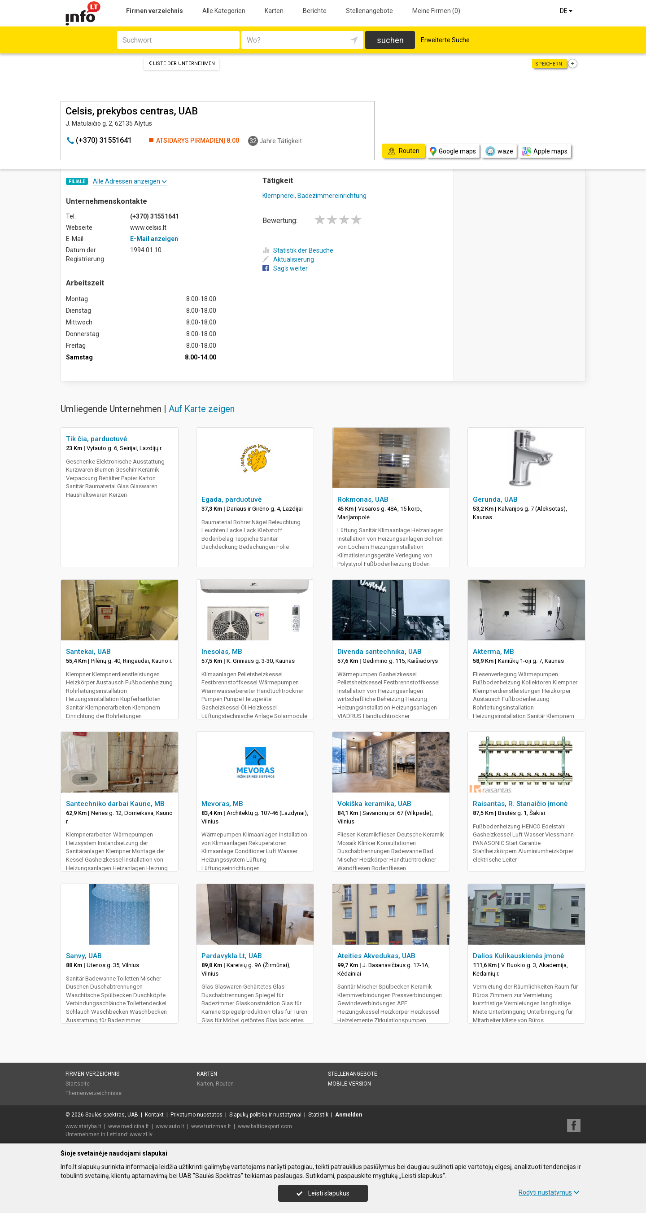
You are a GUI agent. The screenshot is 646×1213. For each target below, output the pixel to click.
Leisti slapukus (323, 1193)
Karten (274, 10)
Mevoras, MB (222, 804)
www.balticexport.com (265, 1126)
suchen (390, 40)
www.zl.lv (141, 1134)
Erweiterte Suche (445, 40)
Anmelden (348, 1115)
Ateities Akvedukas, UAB (376, 956)
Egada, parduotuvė (231, 499)
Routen (225, 1084)
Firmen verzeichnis (154, 10)
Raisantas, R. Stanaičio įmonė (520, 804)
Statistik (318, 1115)
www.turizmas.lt (211, 1126)
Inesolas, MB (221, 652)
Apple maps (544, 151)
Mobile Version (349, 1084)
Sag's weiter (285, 268)
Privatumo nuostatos (196, 1115)
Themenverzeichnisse (93, 1093)
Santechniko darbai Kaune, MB (115, 804)
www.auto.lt (170, 1126)
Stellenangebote (369, 10)
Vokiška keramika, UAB (374, 804)
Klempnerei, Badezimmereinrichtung (314, 195)
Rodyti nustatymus (549, 1192)
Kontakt (154, 1115)
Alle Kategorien (223, 10)
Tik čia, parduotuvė (96, 439)
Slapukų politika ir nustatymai (265, 1115)
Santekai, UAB (88, 652)
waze (498, 151)
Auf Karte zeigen (202, 408)
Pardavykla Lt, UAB (231, 956)
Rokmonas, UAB (362, 499)
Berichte (315, 10)
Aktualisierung (288, 259)
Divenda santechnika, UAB (379, 652)
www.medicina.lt (128, 1126)
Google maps (453, 151)
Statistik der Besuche (297, 250)
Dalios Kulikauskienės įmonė (518, 956)
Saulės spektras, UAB (111, 1115)
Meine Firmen (436, 10)
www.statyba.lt (83, 1126)
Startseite (77, 1084)
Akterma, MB (493, 652)
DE (567, 10)
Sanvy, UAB (84, 956)
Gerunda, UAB (495, 499)
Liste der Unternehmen (181, 63)
